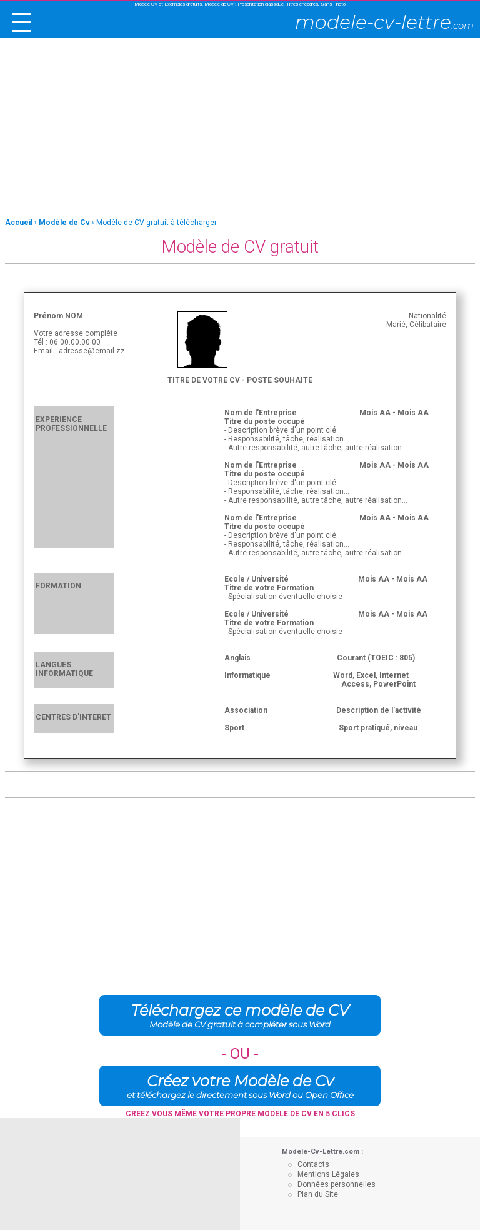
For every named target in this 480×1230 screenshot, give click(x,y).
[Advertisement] (240, 128)
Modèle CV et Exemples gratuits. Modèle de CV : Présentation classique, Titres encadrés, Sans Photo (240, 4)
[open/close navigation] (22, 22)
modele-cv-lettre (384, 22)
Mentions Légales (328, 1174)
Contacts (313, 1164)
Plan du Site (318, 1194)
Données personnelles (337, 1184)
